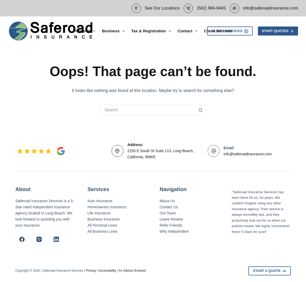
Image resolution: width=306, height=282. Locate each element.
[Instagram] (39, 239)
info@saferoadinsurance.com (270, 8)
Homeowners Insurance (107, 207)
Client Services (218, 31)
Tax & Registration (152, 31)
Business (114, 31)
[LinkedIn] (56, 239)
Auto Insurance (99, 201)
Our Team (168, 213)
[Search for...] (147, 110)
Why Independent (174, 231)
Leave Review (171, 219)
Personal (86, 31)
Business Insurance (103, 219)
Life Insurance (99, 213)
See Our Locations (162, 8)
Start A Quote (269, 271)
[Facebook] (22, 239)
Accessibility (107, 270)
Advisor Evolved (134, 270)
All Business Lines (102, 231)
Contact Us (169, 207)
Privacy (91, 270)
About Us (167, 201)
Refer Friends (171, 225)
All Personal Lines (102, 225)
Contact (189, 31)
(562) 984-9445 (211, 8)
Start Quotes (278, 31)
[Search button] (200, 110)
